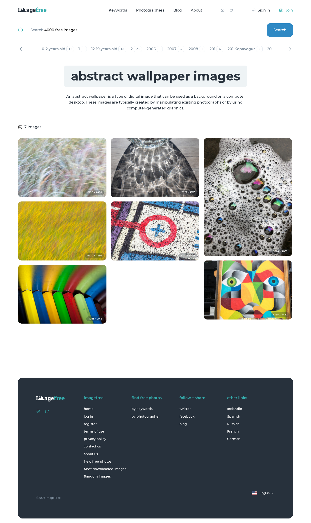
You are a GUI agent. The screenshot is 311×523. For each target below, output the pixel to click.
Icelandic (234, 409)
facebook (187, 416)
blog (183, 424)
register (90, 424)
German (233, 439)
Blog (177, 10)
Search (279, 30)
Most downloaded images (105, 469)
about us (91, 454)
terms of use (94, 431)
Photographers (150, 10)
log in (88, 416)
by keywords (142, 409)
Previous (21, 49)
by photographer (146, 416)
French (233, 431)
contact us (92, 446)
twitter (185, 409)
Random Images (97, 476)
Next (290, 49)
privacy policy (95, 439)
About (196, 10)
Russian (233, 424)
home (89, 409)
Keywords (118, 10)
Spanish (233, 416)
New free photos (97, 461)
